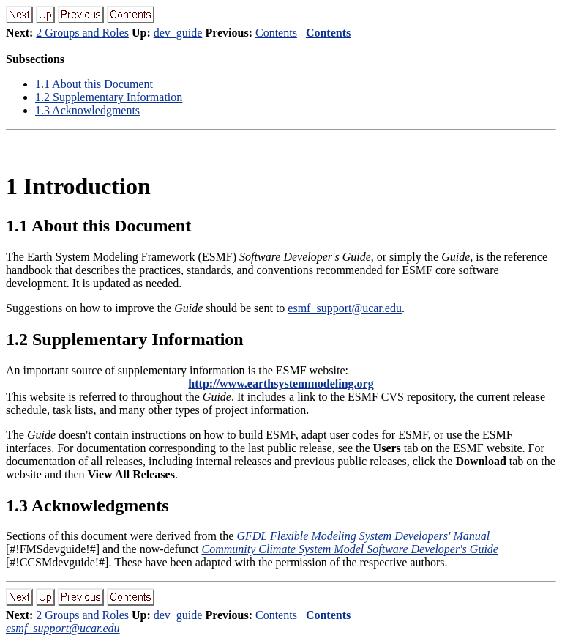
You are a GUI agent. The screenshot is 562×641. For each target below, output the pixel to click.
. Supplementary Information (108, 97)
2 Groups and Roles (82, 32)
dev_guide (178, 32)
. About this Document (94, 84)
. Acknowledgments (87, 110)
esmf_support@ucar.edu (345, 308)
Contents (276, 32)
